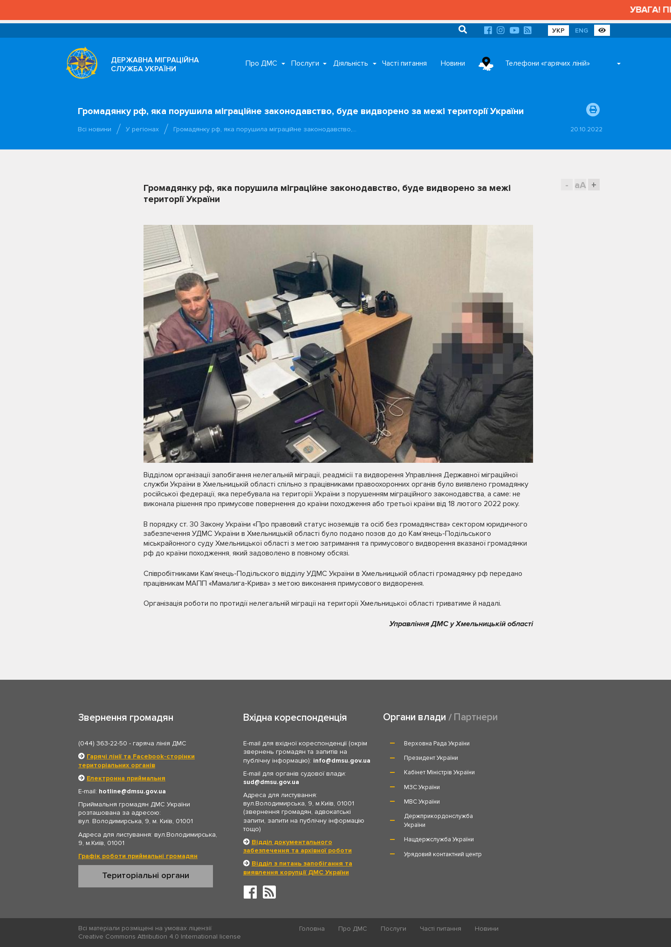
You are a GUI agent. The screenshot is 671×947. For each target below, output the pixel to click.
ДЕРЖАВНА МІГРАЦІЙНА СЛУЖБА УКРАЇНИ (155, 64)
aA (580, 185)
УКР (558, 30)
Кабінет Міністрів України (439, 758)
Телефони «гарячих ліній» (547, 63)
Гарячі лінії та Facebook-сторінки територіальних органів (136, 760)
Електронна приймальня (126, 778)
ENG (581, 30)
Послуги (305, 63)
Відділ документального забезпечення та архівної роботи (297, 846)
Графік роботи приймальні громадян (138, 856)
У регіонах (142, 129)
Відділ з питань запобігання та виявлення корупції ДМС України (297, 867)
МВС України (422, 772)
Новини (453, 63)
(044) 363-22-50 (102, 743)
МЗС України (527, 758)
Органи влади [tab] (414, 717)
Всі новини (94, 129)
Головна (312, 929)
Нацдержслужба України (439, 796)
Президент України (536, 743)
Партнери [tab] (476, 717)
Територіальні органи (145, 875)
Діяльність (350, 63)
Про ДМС (261, 63)
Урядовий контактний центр (548, 796)
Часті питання (404, 63)
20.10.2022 (586, 129)
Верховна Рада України (437, 743)
